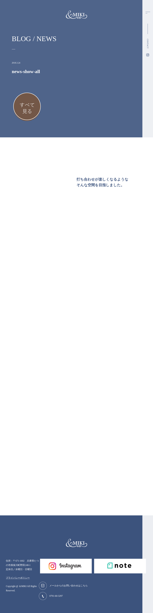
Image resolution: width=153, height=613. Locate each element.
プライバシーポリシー (18, 578)
